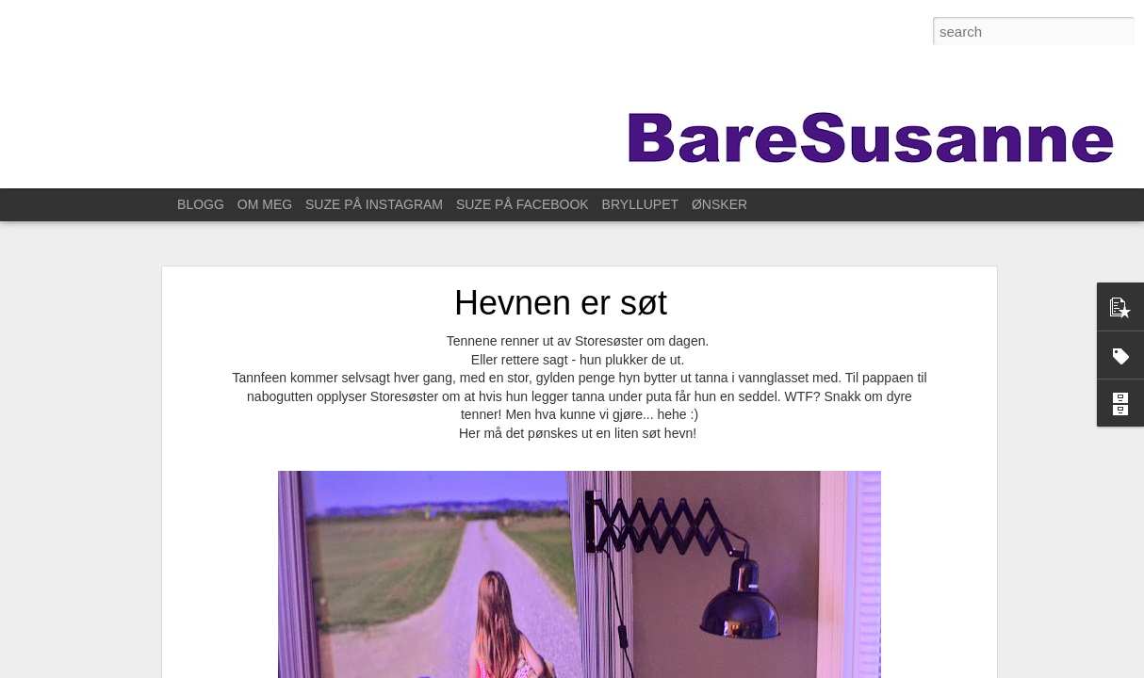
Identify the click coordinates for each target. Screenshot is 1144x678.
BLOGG (200, 204)
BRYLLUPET (640, 204)
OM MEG (264, 204)
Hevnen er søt (560, 286)
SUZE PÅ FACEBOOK (522, 204)
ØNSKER (719, 204)
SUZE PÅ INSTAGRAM (374, 204)
